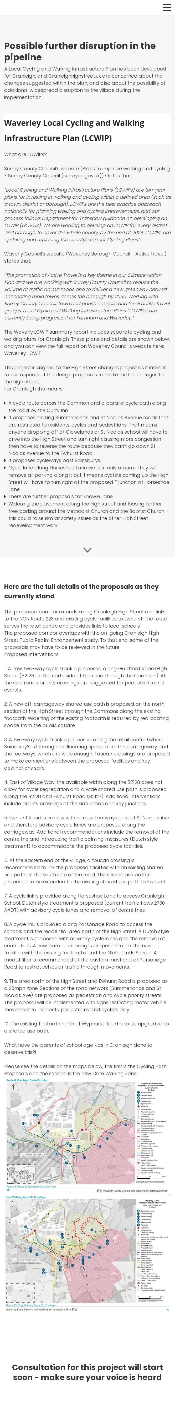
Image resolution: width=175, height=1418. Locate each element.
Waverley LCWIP (23, 353)
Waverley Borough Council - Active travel (116, 253)
